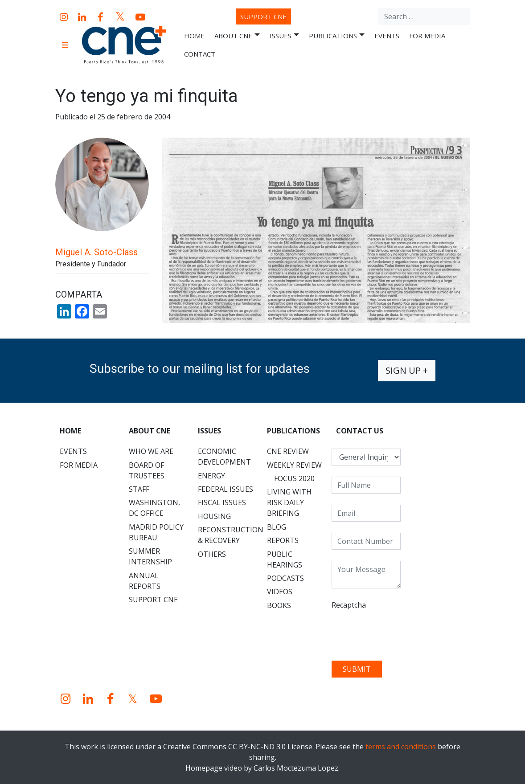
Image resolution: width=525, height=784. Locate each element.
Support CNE (263, 16)
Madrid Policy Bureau (156, 532)
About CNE (237, 36)
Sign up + (407, 370)
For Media (427, 35)
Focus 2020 (294, 478)
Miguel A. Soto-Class (96, 252)
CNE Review (288, 451)
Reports (283, 540)
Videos (279, 591)
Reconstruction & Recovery (230, 535)
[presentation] (399, 632)
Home (194, 35)
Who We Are (151, 451)
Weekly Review (294, 465)
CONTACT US (359, 431)
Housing (214, 516)
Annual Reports (144, 581)
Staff (139, 489)
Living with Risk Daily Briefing (289, 502)
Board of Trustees (146, 470)
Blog (276, 527)
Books (279, 605)
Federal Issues (225, 489)
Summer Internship (150, 556)
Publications (337, 36)
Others (212, 554)
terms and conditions (400, 746)
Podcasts (285, 578)
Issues (284, 36)
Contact (199, 53)
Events (386, 35)
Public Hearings (284, 559)
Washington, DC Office (154, 508)
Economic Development (224, 456)
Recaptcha (349, 605)
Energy (211, 476)
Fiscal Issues (222, 502)
